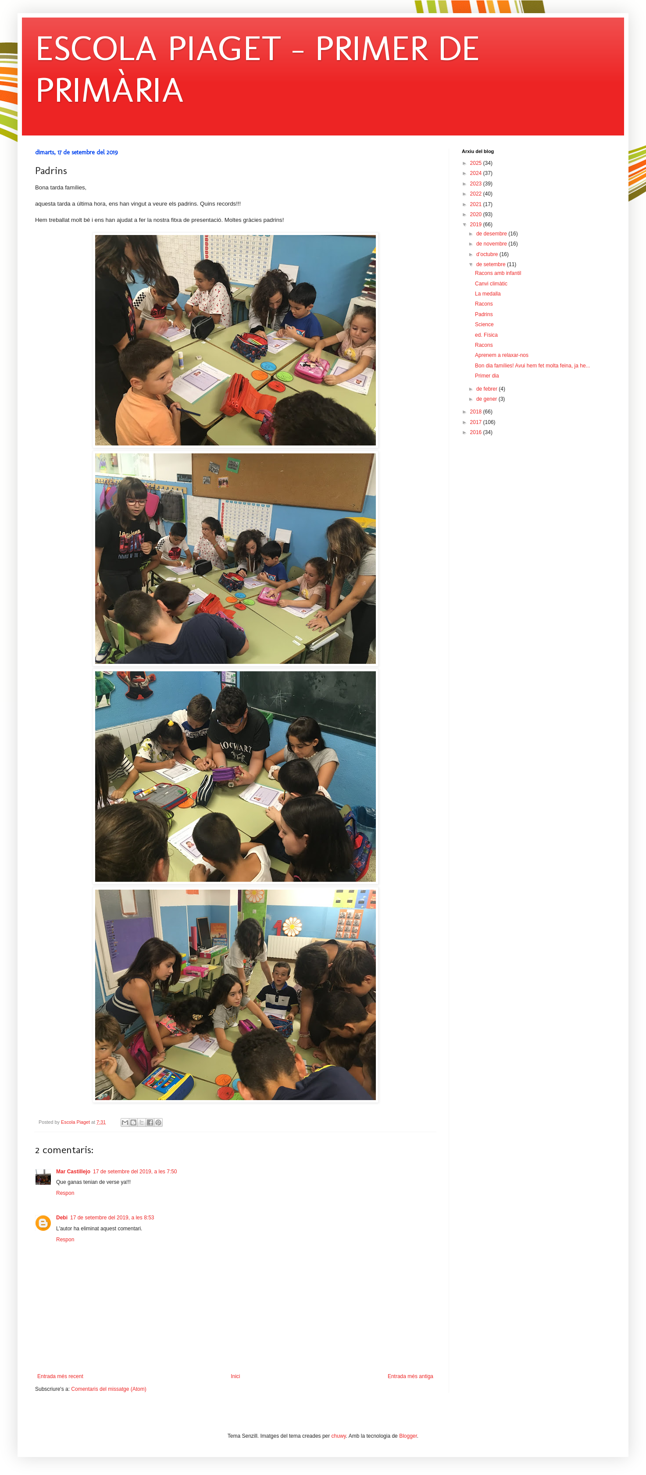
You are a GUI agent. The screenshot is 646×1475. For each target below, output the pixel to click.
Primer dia (487, 376)
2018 (476, 412)
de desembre (492, 234)
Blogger (408, 1436)
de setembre (491, 264)
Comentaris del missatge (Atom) (108, 1389)
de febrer (487, 389)
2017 (476, 422)
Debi (62, 1218)
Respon (65, 1193)
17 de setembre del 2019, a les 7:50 (135, 1172)
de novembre (492, 244)
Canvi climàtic (491, 284)
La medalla (488, 294)
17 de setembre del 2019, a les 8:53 (112, 1218)
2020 (476, 214)
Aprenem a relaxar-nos (501, 355)
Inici (235, 1376)
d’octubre (488, 254)
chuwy (339, 1436)
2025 (476, 163)
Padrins (484, 314)
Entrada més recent (60, 1376)
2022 (476, 194)
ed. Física (486, 335)
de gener (487, 399)
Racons (484, 304)
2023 (476, 184)
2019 (476, 224)
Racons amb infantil (498, 273)
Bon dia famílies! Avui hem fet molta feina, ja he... (532, 366)
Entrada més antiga (410, 1376)
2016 (476, 432)
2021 (476, 204)
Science (484, 324)
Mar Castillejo (73, 1172)
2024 (476, 173)
